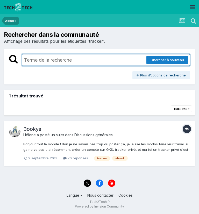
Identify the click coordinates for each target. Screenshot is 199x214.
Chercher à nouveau (167, 60)
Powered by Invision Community (99, 206)
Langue (74, 195)
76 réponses (75, 158)
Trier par (181, 108)
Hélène (29, 135)
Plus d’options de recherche (161, 75)
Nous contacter (100, 195)
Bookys (32, 129)
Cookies (125, 195)
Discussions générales (93, 135)
